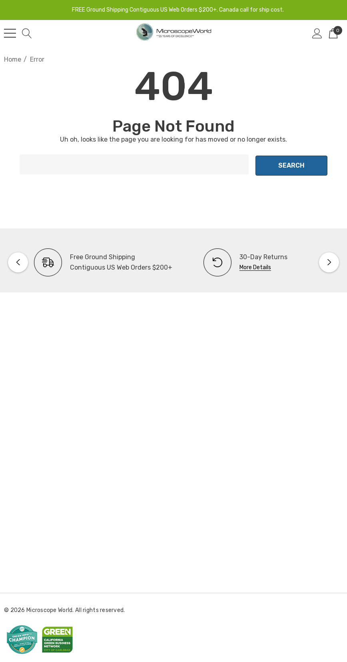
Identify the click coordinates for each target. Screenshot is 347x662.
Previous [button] (18, 261)
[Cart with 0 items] (333, 33)
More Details (255, 266)
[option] (89, 261)
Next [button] (329, 261)
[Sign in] (317, 33)
